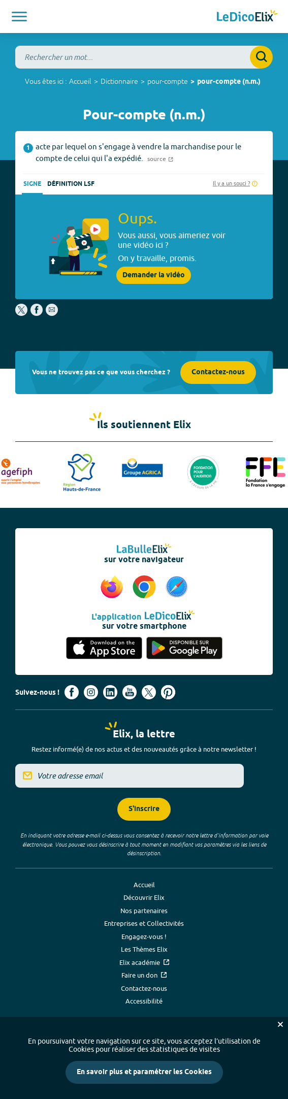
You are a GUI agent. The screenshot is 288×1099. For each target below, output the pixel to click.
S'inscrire (144, 809)
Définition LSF (70, 184)
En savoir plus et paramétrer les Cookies (144, 1072)
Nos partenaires (144, 911)
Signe (32, 184)
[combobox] (144, 57)
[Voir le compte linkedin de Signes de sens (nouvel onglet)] (110, 692)
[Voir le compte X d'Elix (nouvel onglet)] (149, 692)
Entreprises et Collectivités (144, 923)
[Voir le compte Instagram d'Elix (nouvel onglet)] (91, 692)
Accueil (80, 81)
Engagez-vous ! (144, 936)
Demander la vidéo (153, 275)
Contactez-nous (218, 372)
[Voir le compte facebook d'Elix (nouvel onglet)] (72, 692)
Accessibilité (144, 1001)
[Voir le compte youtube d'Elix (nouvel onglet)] (129, 692)
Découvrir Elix (144, 897)
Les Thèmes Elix (144, 949)
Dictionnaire (119, 81)
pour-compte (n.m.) (229, 82)
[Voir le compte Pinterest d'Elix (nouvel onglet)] (168, 692)
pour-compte (167, 81)
